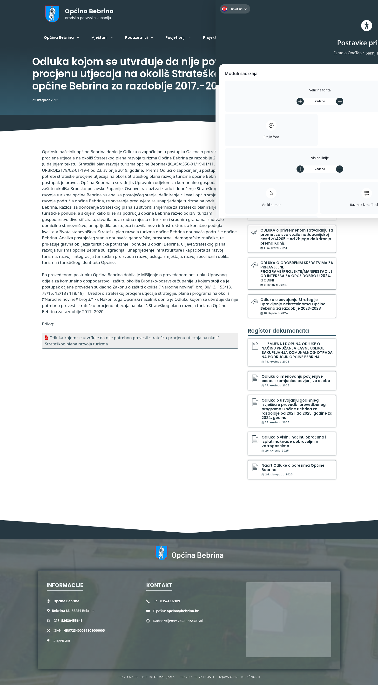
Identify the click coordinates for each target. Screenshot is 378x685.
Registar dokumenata (278, 331)
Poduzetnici (142, 37)
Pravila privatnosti (197, 677)
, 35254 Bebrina (73, 610)
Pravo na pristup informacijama (146, 677)
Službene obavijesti (274, 150)
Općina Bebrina (89, 11)
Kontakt (242, 37)
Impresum (62, 640)
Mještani (105, 37)
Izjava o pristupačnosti (239, 677)
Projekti (216, 37)
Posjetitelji (181, 37)
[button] (332, 37)
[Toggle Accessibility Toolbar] (366, 42)
